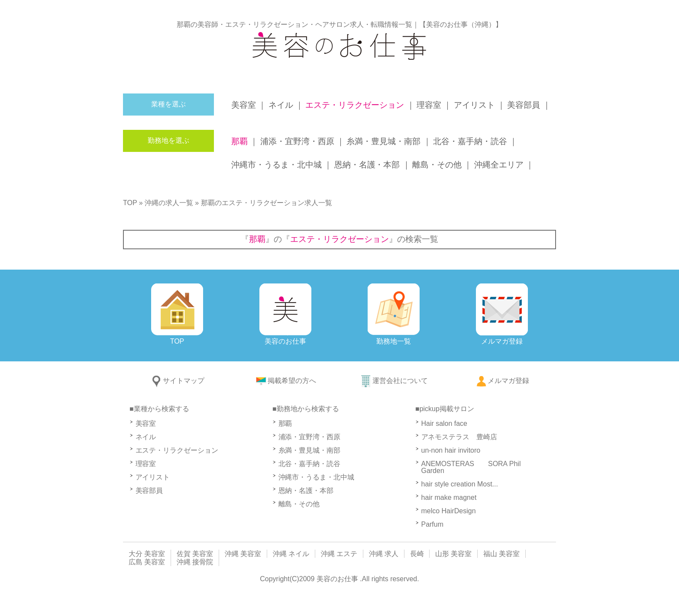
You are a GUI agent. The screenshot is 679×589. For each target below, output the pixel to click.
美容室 (146, 423)
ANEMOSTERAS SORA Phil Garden (471, 467)
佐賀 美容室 (195, 553)
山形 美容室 (453, 553)
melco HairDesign (448, 511)
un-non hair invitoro (451, 450)
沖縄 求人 (383, 553)
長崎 (417, 553)
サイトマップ (177, 380)
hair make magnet (449, 497)
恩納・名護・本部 (306, 490)
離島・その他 (299, 504)
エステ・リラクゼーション (177, 450)
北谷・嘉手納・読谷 (309, 463)
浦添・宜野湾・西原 (309, 437)
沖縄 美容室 (243, 553)
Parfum (432, 524)
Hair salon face (447, 423)
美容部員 (149, 490)
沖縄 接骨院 (195, 562)
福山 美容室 (501, 553)
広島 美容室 (147, 562)
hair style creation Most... (459, 484)
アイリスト (153, 477)
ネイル (146, 437)
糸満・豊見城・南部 (309, 450)
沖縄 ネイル (291, 553)
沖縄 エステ (339, 553)
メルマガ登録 (502, 380)
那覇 (285, 423)
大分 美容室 (147, 553)
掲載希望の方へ (285, 380)
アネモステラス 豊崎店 (459, 437)
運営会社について (393, 380)
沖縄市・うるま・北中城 (316, 477)
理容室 (146, 463)
